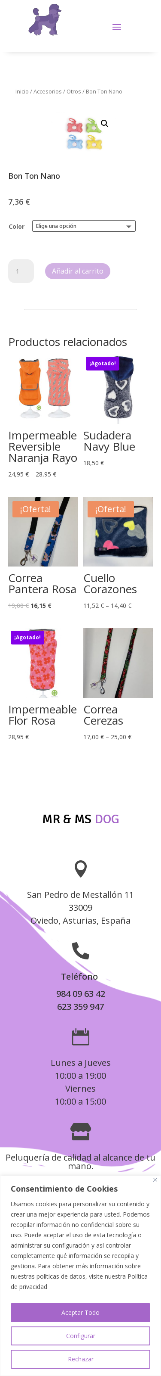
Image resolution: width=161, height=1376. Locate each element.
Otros (74, 91)
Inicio (22, 91)
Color (16, 226)
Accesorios (47, 91)
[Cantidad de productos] (21, 271)
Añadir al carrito (77, 271)
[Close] (155, 1180)
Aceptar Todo (80, 1312)
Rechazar (81, 1359)
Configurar (80, 1336)
